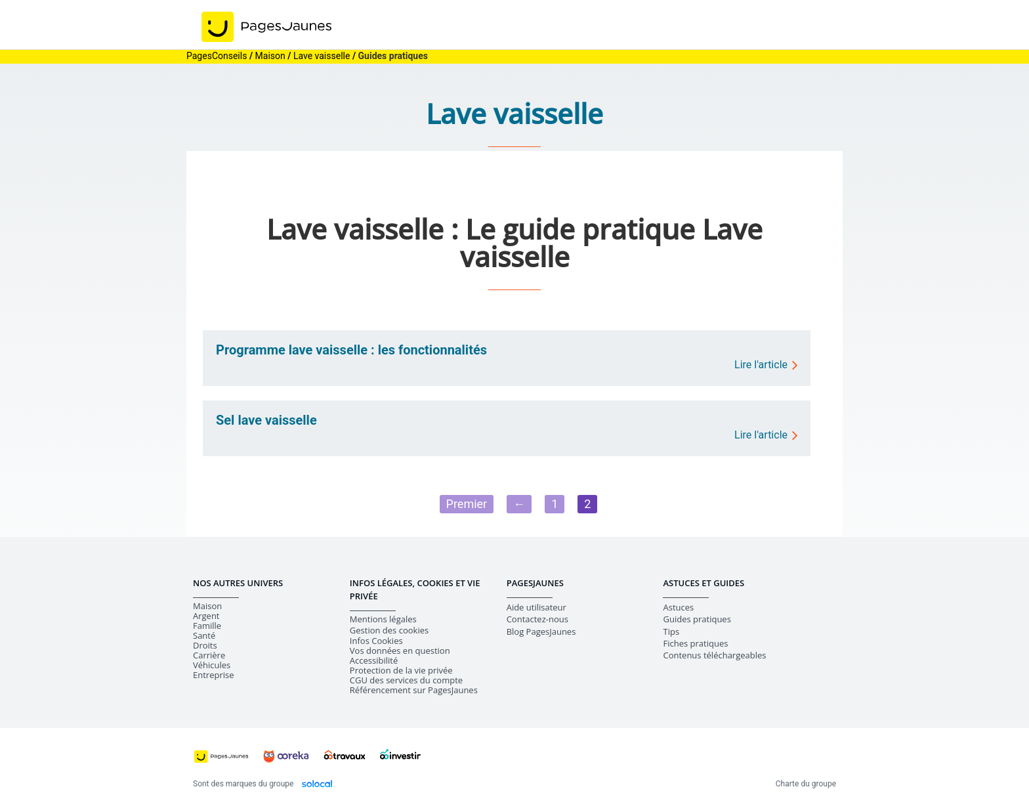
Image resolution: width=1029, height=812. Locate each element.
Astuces (678, 607)
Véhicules (211, 665)
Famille (207, 626)
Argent (206, 616)
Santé (204, 636)
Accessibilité (374, 661)
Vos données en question (400, 651)
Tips (671, 631)
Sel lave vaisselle (266, 420)
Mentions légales (383, 619)
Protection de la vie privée (401, 670)
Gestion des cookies (389, 630)
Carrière (209, 655)
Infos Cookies (376, 641)
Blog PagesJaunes (541, 631)
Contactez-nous (537, 619)
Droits (205, 646)
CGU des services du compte (406, 680)
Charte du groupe (806, 783)
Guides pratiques (696, 619)
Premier (467, 504)
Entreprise (213, 675)
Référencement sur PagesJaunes (414, 690)
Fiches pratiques (695, 643)
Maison (207, 606)
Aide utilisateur (536, 607)
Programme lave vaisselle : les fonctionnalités (351, 350)
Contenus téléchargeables (714, 655)
